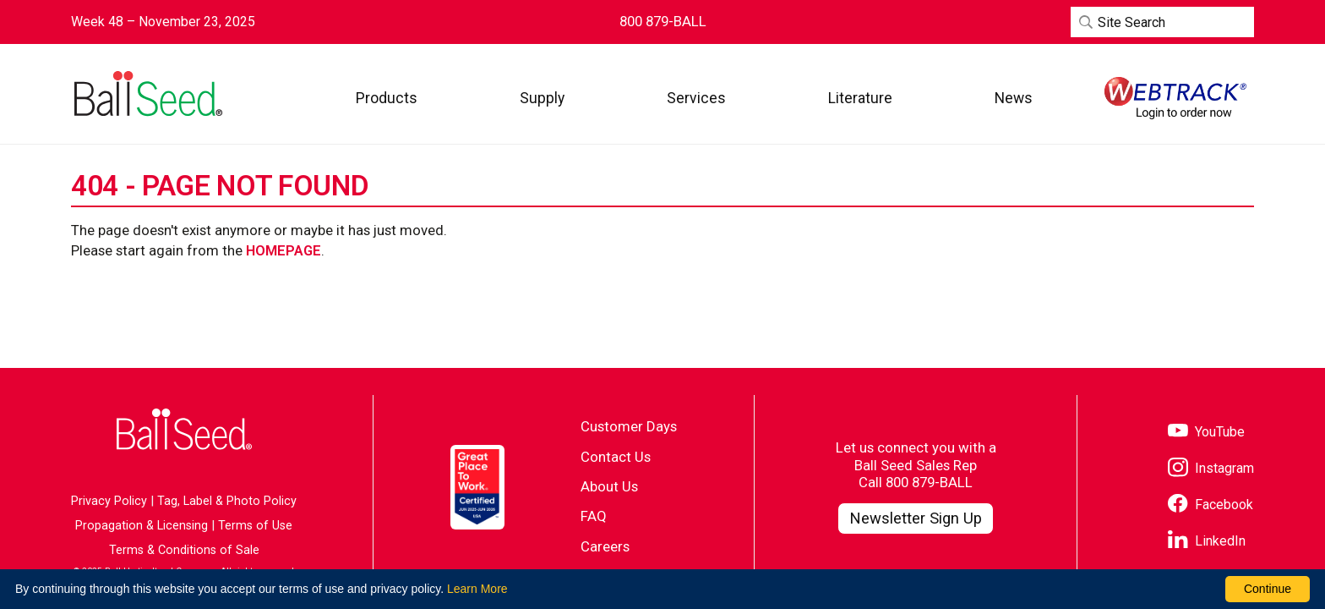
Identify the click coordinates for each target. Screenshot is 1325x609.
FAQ (594, 516)
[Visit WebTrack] (1175, 98)
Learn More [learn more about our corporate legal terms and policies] (477, 588)
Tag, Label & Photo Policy (227, 501)
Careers (605, 546)
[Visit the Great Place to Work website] (477, 487)
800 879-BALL (929, 482)
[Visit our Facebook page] (1210, 505)
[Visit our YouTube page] (1206, 432)
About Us (609, 486)
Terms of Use (255, 525)
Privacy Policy (109, 501)
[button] (386, 97)
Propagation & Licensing (141, 525)
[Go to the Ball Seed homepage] (147, 94)
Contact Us (616, 456)
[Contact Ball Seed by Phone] (663, 21)
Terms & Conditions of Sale (184, 550)
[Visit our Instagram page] (1211, 469)
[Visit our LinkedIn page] (1207, 542)
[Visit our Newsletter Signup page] (915, 518)
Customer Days (629, 426)
